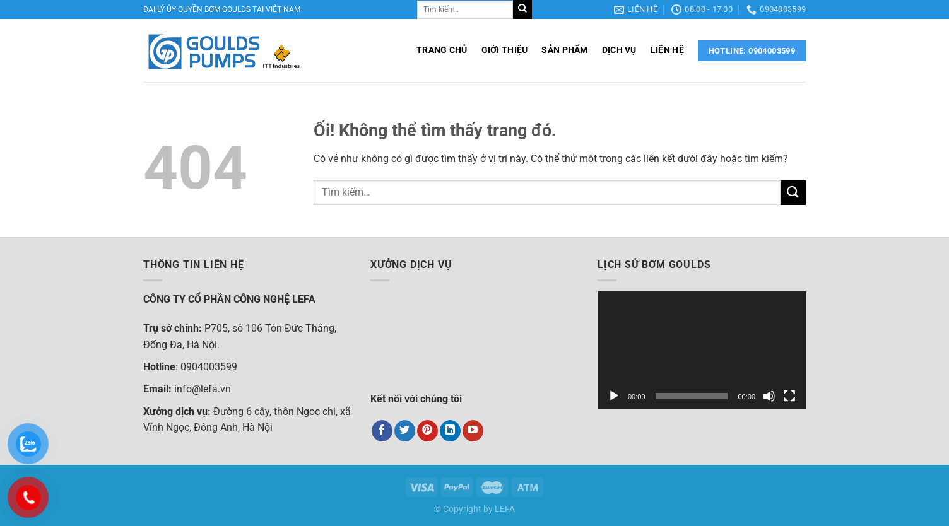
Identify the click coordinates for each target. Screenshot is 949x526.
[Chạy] (614, 396)
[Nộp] (522, 9)
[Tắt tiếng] (769, 396)
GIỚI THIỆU (504, 50)
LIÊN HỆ (667, 50)
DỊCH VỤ (619, 50)
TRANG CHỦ (442, 50)
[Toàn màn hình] (789, 396)
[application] (702, 350)
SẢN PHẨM (564, 50)
